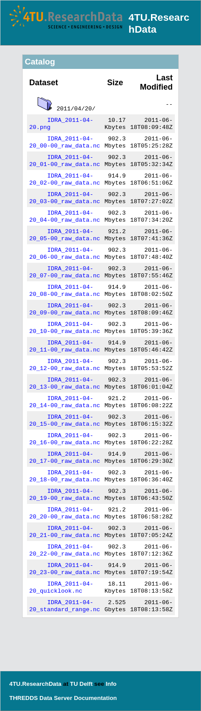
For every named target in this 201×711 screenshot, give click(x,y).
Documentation (95, 698)
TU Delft (81, 684)
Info (111, 684)
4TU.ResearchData (35, 684)
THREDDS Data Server (40, 698)
